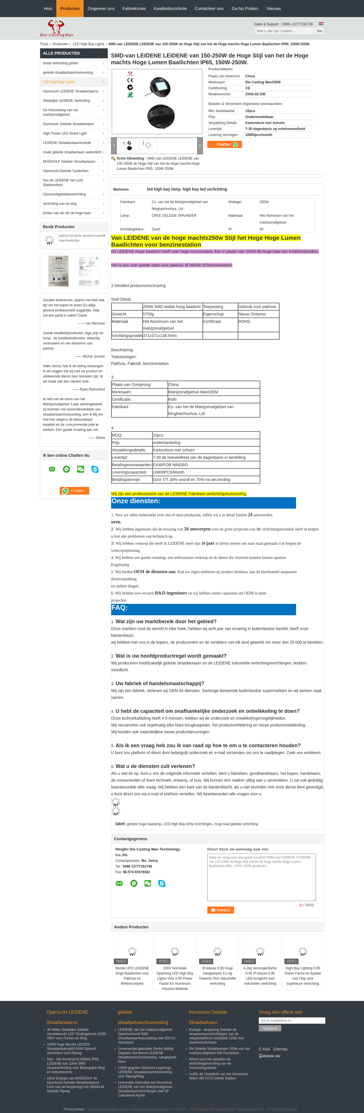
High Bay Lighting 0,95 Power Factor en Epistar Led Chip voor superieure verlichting (303, 976)
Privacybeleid (74, 1109)
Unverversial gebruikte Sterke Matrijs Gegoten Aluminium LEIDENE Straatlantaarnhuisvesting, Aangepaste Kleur (147, 1055)
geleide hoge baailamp (144, 824)
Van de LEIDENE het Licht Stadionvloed (63, 182)
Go (319, 31)
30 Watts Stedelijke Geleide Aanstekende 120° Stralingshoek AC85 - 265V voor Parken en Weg (77, 1034)
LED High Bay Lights (88, 44)
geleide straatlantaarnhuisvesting (68, 73)
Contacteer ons (209, 8)
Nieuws (274, 8)
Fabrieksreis (134, 8)
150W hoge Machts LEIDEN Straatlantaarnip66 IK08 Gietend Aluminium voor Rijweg (71, 1048)
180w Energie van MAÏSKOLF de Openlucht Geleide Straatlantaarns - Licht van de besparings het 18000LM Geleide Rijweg (75, 1084)
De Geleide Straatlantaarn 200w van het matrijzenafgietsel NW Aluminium (219, 1051)
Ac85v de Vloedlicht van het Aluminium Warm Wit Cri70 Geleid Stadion (218, 1076)
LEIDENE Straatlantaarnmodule (67, 143)
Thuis (44, 44)
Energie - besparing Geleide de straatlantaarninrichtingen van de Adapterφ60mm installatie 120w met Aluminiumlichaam (216, 1036)
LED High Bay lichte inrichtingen (188, 824)
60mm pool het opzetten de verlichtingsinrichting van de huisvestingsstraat (210, 1063)
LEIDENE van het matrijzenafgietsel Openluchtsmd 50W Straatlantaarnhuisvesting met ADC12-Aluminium (147, 1036)
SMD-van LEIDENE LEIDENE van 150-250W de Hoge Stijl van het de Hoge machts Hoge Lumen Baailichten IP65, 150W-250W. (158, 163)
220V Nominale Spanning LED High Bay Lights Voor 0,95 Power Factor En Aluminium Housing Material (174, 978)
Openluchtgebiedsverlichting (64, 194)
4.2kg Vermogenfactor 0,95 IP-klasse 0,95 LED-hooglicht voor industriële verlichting (260, 976)
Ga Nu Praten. (245, 8)
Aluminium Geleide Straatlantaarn (68, 124)
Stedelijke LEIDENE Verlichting (66, 101)
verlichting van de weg (60, 204)
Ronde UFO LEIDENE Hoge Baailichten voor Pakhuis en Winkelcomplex (132, 976)
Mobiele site (269, 1056)
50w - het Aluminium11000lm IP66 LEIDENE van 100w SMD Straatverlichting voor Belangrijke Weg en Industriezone (76, 1065)
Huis (48, 8)
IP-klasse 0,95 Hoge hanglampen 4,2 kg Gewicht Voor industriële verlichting (217, 976)
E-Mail (264, 1049)
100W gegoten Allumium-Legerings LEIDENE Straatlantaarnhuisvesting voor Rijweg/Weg (145, 1072)
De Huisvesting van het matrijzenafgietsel (60, 112)
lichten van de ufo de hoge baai (66, 213)
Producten (70, 8)
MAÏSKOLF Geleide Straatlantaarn (69, 162)
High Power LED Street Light (64, 133)
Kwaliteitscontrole (170, 8)
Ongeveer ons (101, 8)
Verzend (270, 1028)
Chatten (227, 144)
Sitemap (280, 1049)
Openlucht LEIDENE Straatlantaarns (70, 91)
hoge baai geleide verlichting (236, 824)
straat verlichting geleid (60, 63)
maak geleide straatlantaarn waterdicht (72, 152)
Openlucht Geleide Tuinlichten (65, 171)
